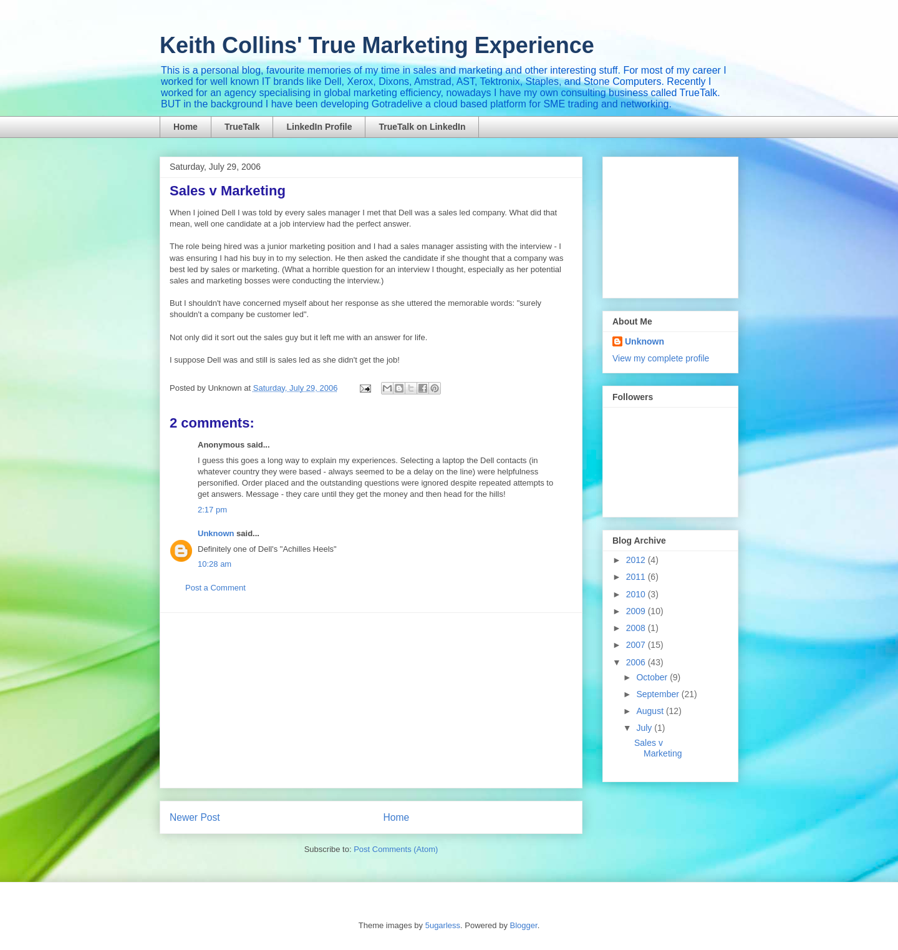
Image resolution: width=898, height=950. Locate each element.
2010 (637, 594)
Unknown (216, 533)
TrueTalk (242, 127)
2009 (637, 611)
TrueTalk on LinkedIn (422, 127)
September (658, 694)
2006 (637, 662)
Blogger (524, 925)
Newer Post (195, 817)
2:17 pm (212, 509)
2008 (637, 628)
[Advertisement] (371, 700)
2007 (637, 645)
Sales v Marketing (658, 748)
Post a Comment (215, 587)
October (653, 677)
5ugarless (442, 925)
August (650, 711)
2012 (637, 560)
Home (185, 127)
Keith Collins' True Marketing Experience (377, 45)
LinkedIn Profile (319, 127)
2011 (637, 577)
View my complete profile (660, 358)
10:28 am (214, 564)
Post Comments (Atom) (396, 849)
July (645, 728)
